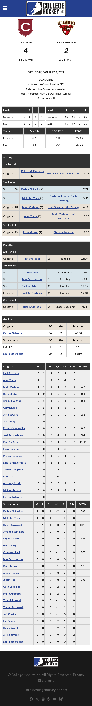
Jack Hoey (9, 421)
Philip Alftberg (12, 593)
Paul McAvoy (10, 442)
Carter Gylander (13, 333)
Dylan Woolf (10, 627)
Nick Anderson (32, 306)
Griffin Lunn (54, 173)
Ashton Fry (9, 545)
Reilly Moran (10, 565)
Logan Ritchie (11, 538)
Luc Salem (9, 621)
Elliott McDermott (32, 171)
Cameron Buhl (11, 552)
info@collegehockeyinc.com (46, 690)
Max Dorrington (32, 279)
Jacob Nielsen (11, 572)
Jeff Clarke (9, 614)
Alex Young (72, 207)
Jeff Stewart (10, 414)
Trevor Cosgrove (13, 469)
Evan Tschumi (11, 448)
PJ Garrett (9, 476)
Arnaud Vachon (71, 173)
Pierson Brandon (64, 232)
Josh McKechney (32, 292)
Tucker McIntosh (32, 286)
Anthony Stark (12, 483)
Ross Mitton (30, 232)
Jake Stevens (32, 272)
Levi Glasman (56, 207)
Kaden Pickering (31, 189)
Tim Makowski (12, 600)
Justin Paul (9, 579)
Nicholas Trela (31, 198)
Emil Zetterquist (13, 353)
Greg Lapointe (11, 586)
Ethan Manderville (14, 428)
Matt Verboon (30, 207)
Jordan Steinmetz (13, 531)
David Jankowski (60, 196)
